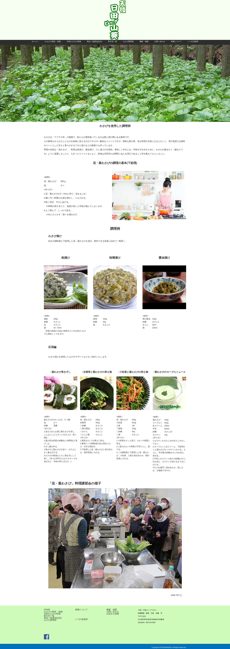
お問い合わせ (159, 41)
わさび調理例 (128, 41)
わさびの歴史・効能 (53, 41)
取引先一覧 (112, 41)
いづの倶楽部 (193, 41)
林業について (176, 41)
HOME (47, 609)
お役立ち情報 (112, 614)
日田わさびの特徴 (74, 41)
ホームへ (35, 41)
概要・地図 (144, 41)
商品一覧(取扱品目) (94, 41)
